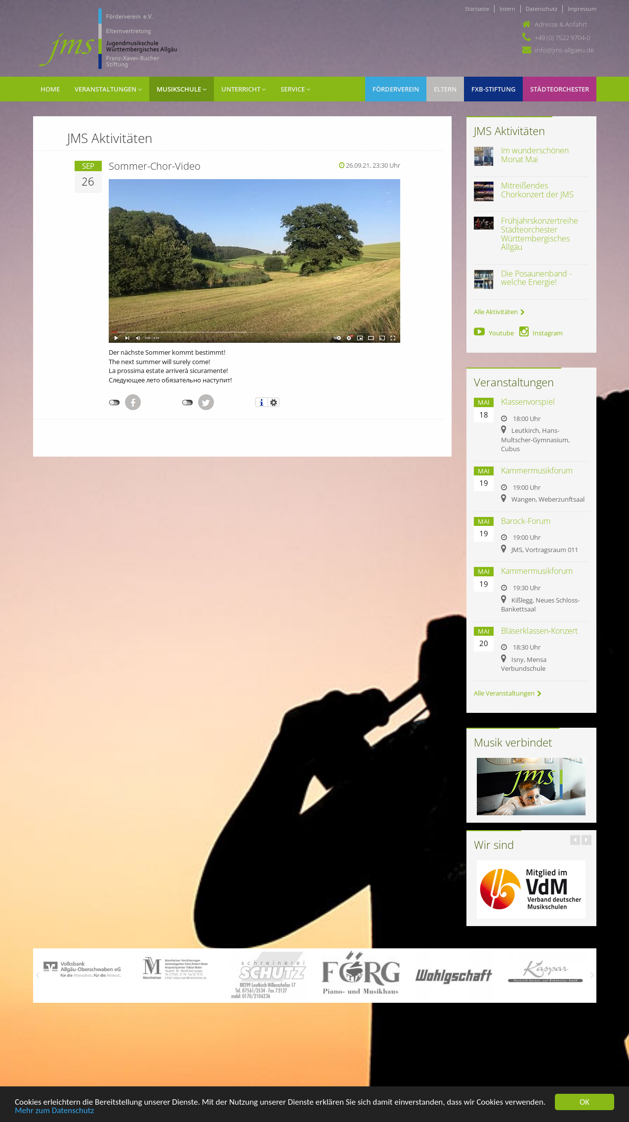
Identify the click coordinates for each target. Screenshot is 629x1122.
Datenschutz (541, 8)
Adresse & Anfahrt (561, 24)
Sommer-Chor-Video (155, 166)
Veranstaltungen (108, 89)
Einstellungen (273, 402)
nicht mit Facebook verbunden (114, 403)
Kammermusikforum (537, 470)
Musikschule (182, 89)
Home (50, 89)
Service (295, 89)
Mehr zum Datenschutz (54, 1111)
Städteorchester (559, 89)
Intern (507, 8)
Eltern (445, 89)
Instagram (541, 332)
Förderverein (396, 89)
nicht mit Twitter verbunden (187, 403)
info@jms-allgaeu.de (564, 50)
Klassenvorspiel (528, 401)
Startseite (477, 8)
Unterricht (243, 89)
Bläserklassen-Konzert (539, 630)
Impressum (582, 8)
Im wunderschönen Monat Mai (535, 155)
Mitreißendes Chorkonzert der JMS (537, 190)
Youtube (494, 332)
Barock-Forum (525, 520)
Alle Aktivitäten (499, 311)
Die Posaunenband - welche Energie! (536, 278)
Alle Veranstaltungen (508, 693)
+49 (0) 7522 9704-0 (562, 37)
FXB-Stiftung (493, 89)
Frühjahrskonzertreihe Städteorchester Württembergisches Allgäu (539, 233)
